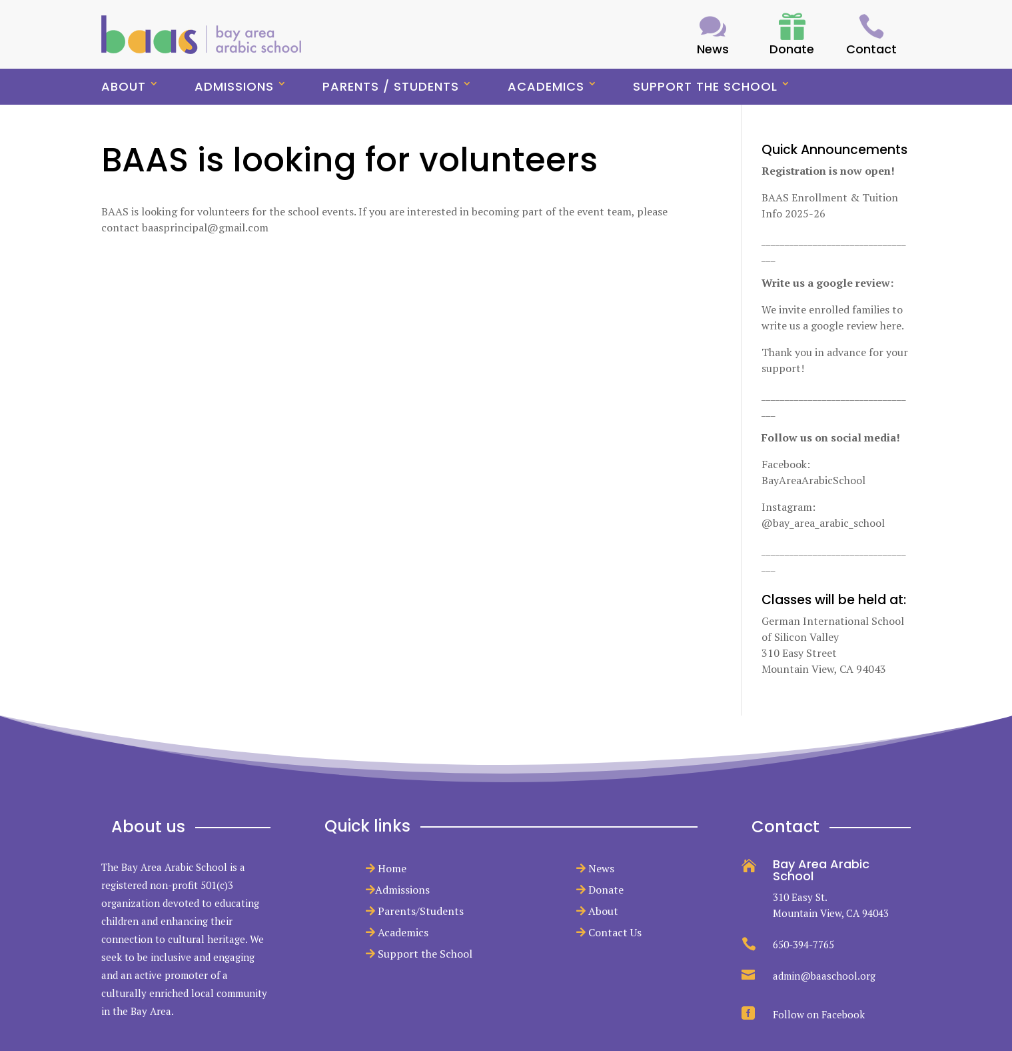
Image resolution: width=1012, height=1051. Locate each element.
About (123, 86)
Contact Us (615, 932)
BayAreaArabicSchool (813, 480)
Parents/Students (421, 911)
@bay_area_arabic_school (823, 522)
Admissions (234, 86)
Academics (546, 86)
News (601, 868)
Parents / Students (390, 86)
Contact (871, 49)
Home (392, 868)
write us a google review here (831, 325)
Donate (606, 889)
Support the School (705, 86)
